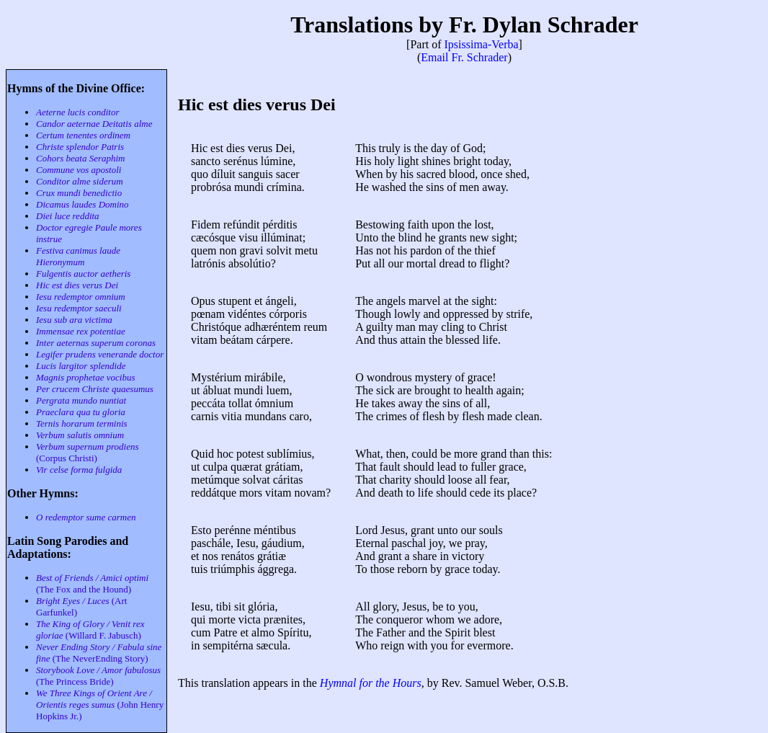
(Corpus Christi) (87, 452)
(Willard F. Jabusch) (90, 629)
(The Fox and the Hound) (92, 583)
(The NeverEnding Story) (98, 652)
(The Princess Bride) (98, 676)
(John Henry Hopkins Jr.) (100, 704)
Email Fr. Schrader (464, 57)
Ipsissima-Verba (482, 44)
